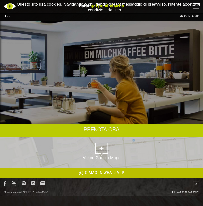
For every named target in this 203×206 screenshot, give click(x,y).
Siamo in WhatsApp (104, 173)
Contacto (191, 16)
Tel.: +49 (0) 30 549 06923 (185, 192)
